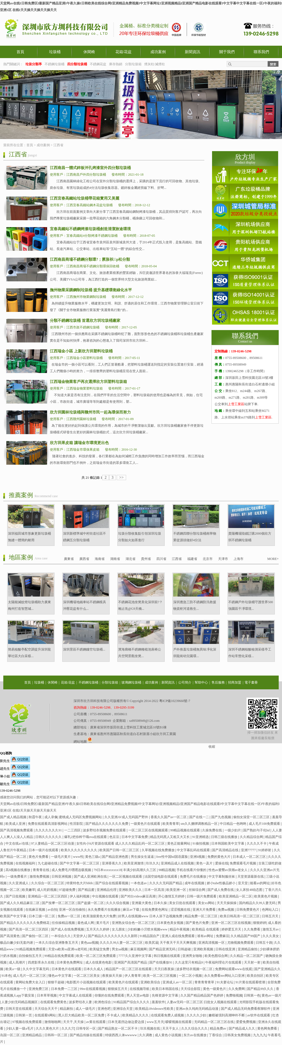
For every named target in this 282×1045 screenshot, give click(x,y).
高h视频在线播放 (18, 870)
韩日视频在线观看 (167, 956)
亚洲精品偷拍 (248, 949)
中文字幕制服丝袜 (222, 876)
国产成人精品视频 (13, 817)
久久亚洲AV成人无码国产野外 (126, 817)
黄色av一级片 (271, 995)
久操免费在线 (212, 830)
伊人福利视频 (80, 896)
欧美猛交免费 (100, 949)
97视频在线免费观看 (27, 1022)
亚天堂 (243, 883)
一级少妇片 (233, 830)
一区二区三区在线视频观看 (148, 830)
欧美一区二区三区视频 (160, 976)
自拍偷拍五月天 (31, 956)
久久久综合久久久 (194, 1028)
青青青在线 (41, 870)
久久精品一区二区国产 (247, 956)
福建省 (192, 559)
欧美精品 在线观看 (206, 929)
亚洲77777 (249, 850)
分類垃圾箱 (133, 64)
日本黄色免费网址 (70, 962)
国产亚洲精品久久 (267, 969)
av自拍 (52, 909)
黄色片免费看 (39, 857)
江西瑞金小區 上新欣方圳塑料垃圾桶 (81, 351)
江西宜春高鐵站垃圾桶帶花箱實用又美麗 (84, 198)
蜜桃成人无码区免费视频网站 (81, 817)
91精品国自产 (150, 936)
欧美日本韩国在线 (165, 989)
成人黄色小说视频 (168, 1035)
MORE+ (273, 559)
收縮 (211, 747)
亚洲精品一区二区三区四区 (48, 896)
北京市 (208, 559)
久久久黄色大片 (48, 1028)
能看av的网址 (260, 883)
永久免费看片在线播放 (104, 909)
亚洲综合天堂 (123, 1009)
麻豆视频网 (139, 949)
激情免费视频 (39, 876)
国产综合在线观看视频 (112, 883)
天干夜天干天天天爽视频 (178, 943)
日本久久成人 (93, 969)
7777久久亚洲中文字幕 (135, 956)
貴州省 (146, 559)
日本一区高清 (154, 890)
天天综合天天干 (46, 1009)
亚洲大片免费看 (204, 909)
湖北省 (130, 559)
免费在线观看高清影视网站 (48, 824)
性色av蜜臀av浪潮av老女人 (228, 870)
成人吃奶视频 (47, 890)
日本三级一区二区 (42, 916)
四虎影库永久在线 (41, 962)
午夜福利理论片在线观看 (223, 962)
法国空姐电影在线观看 (161, 876)
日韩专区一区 (86, 1028)
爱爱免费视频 (246, 1022)
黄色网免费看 (267, 1028)
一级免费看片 (17, 876)
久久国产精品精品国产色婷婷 (202, 995)
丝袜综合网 (197, 890)
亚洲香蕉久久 (112, 863)
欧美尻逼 (151, 943)
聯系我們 (261, 52)
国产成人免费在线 (221, 890)
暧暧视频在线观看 (178, 1022)
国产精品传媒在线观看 (87, 1035)
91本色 (6, 976)
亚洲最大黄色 (142, 903)
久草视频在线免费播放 (158, 850)
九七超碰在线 (48, 863)
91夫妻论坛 (225, 982)
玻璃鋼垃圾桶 (131, 682)
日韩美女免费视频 (237, 1035)
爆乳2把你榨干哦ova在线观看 (86, 837)
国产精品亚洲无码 (162, 949)
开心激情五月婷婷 (171, 896)
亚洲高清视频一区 (212, 943)
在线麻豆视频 (35, 909)
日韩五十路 (264, 943)
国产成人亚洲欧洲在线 (91, 876)
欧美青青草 (170, 824)
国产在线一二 (199, 817)
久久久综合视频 (118, 903)
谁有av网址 (205, 936)
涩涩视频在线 (180, 909)
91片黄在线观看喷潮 (250, 982)
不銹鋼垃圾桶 (54, 64)
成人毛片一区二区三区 (30, 976)
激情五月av (271, 929)
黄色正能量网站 (179, 843)
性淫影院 (77, 824)
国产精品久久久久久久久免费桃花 (25, 923)
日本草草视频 (47, 995)
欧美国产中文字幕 (13, 916)
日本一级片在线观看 (44, 850)
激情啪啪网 (53, 1022)
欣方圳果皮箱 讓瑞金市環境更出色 (79, 443)
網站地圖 (80, 742)
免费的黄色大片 (219, 857)
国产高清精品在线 (225, 850)
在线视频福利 (25, 863)
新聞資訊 (192, 52)
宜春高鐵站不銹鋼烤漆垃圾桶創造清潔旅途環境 (90, 229)
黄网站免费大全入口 (30, 982)
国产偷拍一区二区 (35, 936)
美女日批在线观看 (182, 903)
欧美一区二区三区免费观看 (96, 956)
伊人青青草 (133, 976)
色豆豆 (114, 837)
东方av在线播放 (195, 1035)
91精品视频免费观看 (31, 949)
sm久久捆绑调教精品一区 (199, 824)
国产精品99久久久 (260, 989)
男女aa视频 (120, 949)
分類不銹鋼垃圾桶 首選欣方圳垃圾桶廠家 (85, 321)
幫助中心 (201, 682)
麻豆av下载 (131, 909)
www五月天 (155, 1022)
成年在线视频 (195, 883)
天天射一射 (252, 962)
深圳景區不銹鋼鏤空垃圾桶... (84, 649)
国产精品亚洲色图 (115, 857)
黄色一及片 (204, 863)
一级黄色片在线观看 (146, 824)
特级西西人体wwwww (121, 1035)
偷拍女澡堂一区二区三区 (251, 817)
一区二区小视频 (191, 976)
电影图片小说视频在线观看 (86, 982)
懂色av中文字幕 (60, 976)
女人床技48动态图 (249, 890)
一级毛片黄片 (61, 857)
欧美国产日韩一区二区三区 (119, 850)
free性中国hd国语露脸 (172, 857)
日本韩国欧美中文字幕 (228, 843)
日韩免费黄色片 (248, 909)
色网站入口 (270, 909)
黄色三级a (93, 857)
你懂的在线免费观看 (109, 995)
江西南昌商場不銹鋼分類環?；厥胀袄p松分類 (90, 259)
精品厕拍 (67, 1009)
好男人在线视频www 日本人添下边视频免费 (150, 916)
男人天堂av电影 (138, 995)
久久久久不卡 (257, 843)
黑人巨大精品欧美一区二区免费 (81, 1015)
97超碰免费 (67, 890)
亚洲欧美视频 (203, 949)
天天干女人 (171, 1028)
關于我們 (227, 52)
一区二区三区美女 (87, 976)
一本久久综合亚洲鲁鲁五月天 (57, 943)
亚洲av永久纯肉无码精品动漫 (197, 1009)
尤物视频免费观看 (240, 943)
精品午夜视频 (180, 929)
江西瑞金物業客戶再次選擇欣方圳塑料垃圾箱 (88, 382)
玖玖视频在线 (150, 1028)
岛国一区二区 (10, 1035)
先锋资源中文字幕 (165, 995)
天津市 (223, 559)
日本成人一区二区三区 (250, 857)
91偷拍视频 (201, 843)
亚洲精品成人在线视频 (178, 863)
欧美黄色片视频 (266, 896)
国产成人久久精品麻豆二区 (20, 903)
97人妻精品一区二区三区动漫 (53, 843)
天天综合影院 (191, 989)
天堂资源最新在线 (251, 876)
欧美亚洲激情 (134, 863)
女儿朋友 (119, 929)
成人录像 (51, 817)
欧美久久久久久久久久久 (79, 850)
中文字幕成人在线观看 (76, 995)
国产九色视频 (221, 817)
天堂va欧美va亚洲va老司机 (68, 949)
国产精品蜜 (86, 890)
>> (121, 477)
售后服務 (218, 682)
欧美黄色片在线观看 (124, 982)
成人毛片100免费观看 (265, 824)
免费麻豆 (222, 936)
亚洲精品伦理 (107, 890)
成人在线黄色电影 (99, 962)
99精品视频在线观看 (185, 830)
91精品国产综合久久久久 (131, 1002)
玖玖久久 (152, 863)
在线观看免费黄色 (53, 1002)
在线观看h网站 (45, 1015)
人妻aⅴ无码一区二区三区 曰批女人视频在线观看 (202, 1002)
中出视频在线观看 (105, 896)
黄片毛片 (103, 923)
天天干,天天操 (74, 1022)
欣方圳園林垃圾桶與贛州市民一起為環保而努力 (90, 412)
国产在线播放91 (161, 962)
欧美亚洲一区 (176, 890)
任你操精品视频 (64, 923)
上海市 (238, 559)
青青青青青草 (204, 982)
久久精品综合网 (252, 837)
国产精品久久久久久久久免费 (107, 824)
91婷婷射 (265, 850)
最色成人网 (86, 923)
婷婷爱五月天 (231, 929)
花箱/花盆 (123, 52)
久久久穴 (68, 1028)
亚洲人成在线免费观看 (179, 936)
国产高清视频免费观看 (17, 830)
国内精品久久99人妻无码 (257, 903)
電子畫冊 (251, 682)
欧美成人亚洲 (16, 824)
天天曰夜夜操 (164, 969)
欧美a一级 (13, 969)
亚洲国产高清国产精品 (131, 962)
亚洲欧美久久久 (131, 890)
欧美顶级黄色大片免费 (100, 916)
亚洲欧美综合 (150, 982)
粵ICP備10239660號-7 (174, 701)
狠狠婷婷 (259, 923)
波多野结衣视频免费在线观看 (105, 830)
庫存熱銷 (115, 64)
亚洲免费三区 (39, 989)
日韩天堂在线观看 (19, 1009)
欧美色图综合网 (217, 956)
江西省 (58, 145)
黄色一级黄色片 (215, 989)
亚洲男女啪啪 (192, 956)
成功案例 (158, 52)
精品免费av (218, 1028)
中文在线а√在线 (17, 843)
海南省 (100, 559)
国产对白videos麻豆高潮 (138, 896)
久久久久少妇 (196, 1015)
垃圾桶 (55, 52)
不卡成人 (114, 1015)
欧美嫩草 (28, 890)
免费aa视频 (226, 909)
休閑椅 (89, 52)
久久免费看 (252, 929)
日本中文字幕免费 (135, 837)
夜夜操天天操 (112, 976)
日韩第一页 (24, 1015)
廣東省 (69, 559)
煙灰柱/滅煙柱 (154, 64)
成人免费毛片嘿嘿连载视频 (71, 870)
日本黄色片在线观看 (66, 969)
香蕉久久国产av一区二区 (169, 817)
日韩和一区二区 (56, 1035)
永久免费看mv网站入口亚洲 (224, 976)
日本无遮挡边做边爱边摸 (126, 1022)
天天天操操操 (227, 903)
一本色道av (139, 883)
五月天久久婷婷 (98, 929)
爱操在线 (221, 863)
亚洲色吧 (104, 1009)
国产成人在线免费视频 (68, 929)
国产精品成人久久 (242, 1028)
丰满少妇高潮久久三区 (140, 870)
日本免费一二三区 (64, 989)
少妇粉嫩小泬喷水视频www (147, 929)
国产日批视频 (16, 896)
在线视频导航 (140, 989)
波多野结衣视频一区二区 (194, 969)
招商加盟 (234, 682)
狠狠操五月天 (118, 989)
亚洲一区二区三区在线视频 (231, 923)
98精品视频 (166, 870)
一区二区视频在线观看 (126, 876)
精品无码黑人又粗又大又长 (170, 837)
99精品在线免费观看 (59, 956)
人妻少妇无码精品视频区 (20, 1002)
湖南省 (115, 559)
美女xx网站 (206, 903)
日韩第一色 (252, 995)
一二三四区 (73, 830)
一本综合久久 (61, 936)
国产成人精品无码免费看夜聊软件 (246, 1009)
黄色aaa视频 (89, 943)
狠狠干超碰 (56, 982)
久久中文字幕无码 (36, 969)
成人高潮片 (17, 962)
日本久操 (161, 903)
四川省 (161, 559)
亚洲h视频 (198, 857)
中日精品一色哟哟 (233, 824)
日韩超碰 (185, 949)
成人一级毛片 (85, 1009)
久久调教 (146, 1035)
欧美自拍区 (255, 976)
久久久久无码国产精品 (166, 883)
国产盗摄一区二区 (91, 903)
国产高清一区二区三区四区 (29, 929)
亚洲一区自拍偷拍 (72, 909)
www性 (78, 857)
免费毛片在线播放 (193, 876)
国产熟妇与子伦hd (256, 830)
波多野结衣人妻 (81, 1002)
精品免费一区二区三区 (201, 916)
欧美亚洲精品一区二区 (236, 896)
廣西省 (84, 559)
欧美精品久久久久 (136, 1015)
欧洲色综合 (103, 1002)
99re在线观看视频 (93, 989)
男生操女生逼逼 (143, 857)
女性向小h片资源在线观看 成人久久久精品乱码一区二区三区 (121, 843)
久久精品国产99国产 (246, 936)
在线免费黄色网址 (155, 909)
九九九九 (259, 1035)
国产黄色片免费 (198, 923)
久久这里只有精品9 (189, 962)
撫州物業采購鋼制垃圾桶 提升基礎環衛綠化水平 (91, 290)
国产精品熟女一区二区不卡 (118, 1028)
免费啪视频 (234, 995)
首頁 (20, 52)
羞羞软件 (158, 1002)
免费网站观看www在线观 (234, 969)
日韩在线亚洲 (225, 949)
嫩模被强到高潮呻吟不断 (227, 1015)
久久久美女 (271, 936)
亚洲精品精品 (32, 1035)
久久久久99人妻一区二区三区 (121, 943)
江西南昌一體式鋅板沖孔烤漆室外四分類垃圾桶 (90, 168)
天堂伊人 (79, 936)
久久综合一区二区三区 (48, 883)
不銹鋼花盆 (98, 64)
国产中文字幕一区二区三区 (80, 863)
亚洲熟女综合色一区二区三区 (134, 923)
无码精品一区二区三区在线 (214, 1022)
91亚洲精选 (201, 837)
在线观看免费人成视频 (168, 1015)
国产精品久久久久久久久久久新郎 (113, 936)
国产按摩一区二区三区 (59, 903)
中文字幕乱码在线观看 (194, 850)
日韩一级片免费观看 (202, 896)
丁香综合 (216, 1035)
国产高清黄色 (10, 936)
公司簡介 (184, 682)
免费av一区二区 (69, 916)
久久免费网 (237, 989)
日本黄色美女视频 (170, 923)
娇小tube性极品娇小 (222, 883)
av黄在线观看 (96, 1022)
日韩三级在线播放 (224, 837)
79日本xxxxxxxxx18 (108, 870)
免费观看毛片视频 (243, 863)
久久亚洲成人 (19, 883)
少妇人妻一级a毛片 (20, 1028)
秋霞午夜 (36, 817)
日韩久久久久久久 (49, 837)
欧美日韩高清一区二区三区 (240, 916)
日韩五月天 (270, 916)
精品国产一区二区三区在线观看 (129, 969)
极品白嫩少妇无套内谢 (17, 943)
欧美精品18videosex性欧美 (154, 1009)
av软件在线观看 (259, 1015)
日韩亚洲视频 (61, 876)
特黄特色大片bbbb (80, 883)
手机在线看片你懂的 (192, 870)
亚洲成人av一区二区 (177, 982)
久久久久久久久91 (49, 830)
